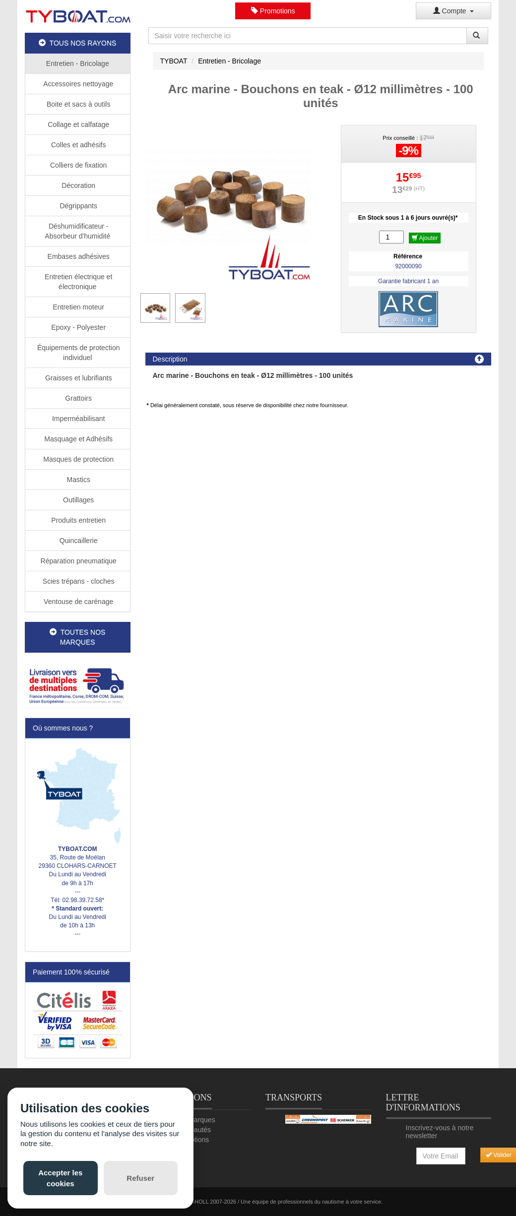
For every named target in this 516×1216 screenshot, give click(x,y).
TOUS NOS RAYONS (77, 43)
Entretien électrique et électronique (77, 282)
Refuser (140, 1178)
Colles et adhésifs (77, 145)
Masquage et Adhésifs (77, 439)
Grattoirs (77, 398)
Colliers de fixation (77, 165)
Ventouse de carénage (77, 602)
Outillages (77, 500)
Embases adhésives (78, 256)
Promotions (273, 11)
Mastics (77, 480)
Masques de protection (77, 459)
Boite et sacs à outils (77, 104)
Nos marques (194, 1120)
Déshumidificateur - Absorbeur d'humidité (77, 231)
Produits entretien (77, 520)
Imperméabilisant (77, 419)
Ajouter (425, 238)
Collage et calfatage (77, 124)
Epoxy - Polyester (77, 327)
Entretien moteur (77, 307)
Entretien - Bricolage (77, 63)
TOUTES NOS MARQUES (77, 637)
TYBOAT (174, 61)
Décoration (77, 185)
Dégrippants (77, 206)
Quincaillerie (78, 541)
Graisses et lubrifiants (77, 378)
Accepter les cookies (60, 1177)
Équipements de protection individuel (77, 353)
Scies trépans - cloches (78, 581)
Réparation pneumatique (78, 561)
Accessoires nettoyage (77, 84)
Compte (453, 11)
